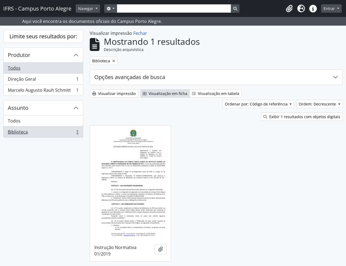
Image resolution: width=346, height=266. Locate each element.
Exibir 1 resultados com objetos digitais (301, 116)
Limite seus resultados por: (43, 36)
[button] (289, 9)
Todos (14, 68)
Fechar (140, 33)
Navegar (86, 8)
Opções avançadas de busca (129, 77)
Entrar (330, 8)
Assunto (18, 107)
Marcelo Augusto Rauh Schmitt (43, 91)
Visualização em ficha (165, 93)
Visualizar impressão (114, 93)
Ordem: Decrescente (318, 104)
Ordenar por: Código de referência (257, 104)
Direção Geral (43, 80)
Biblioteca (43, 133)
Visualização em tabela (215, 93)
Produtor (19, 55)
